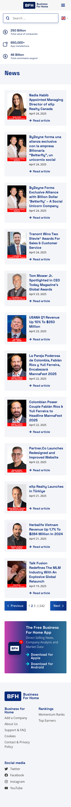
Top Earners (47, 720)
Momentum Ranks (52, 714)
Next (59, 606)
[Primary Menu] (63, 5)
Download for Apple (42, 656)
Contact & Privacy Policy (17, 744)
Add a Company (16, 718)
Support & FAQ (15, 730)
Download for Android (42, 665)
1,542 (41, 606)
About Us (11, 724)
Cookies (10, 736)
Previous (15, 606)
